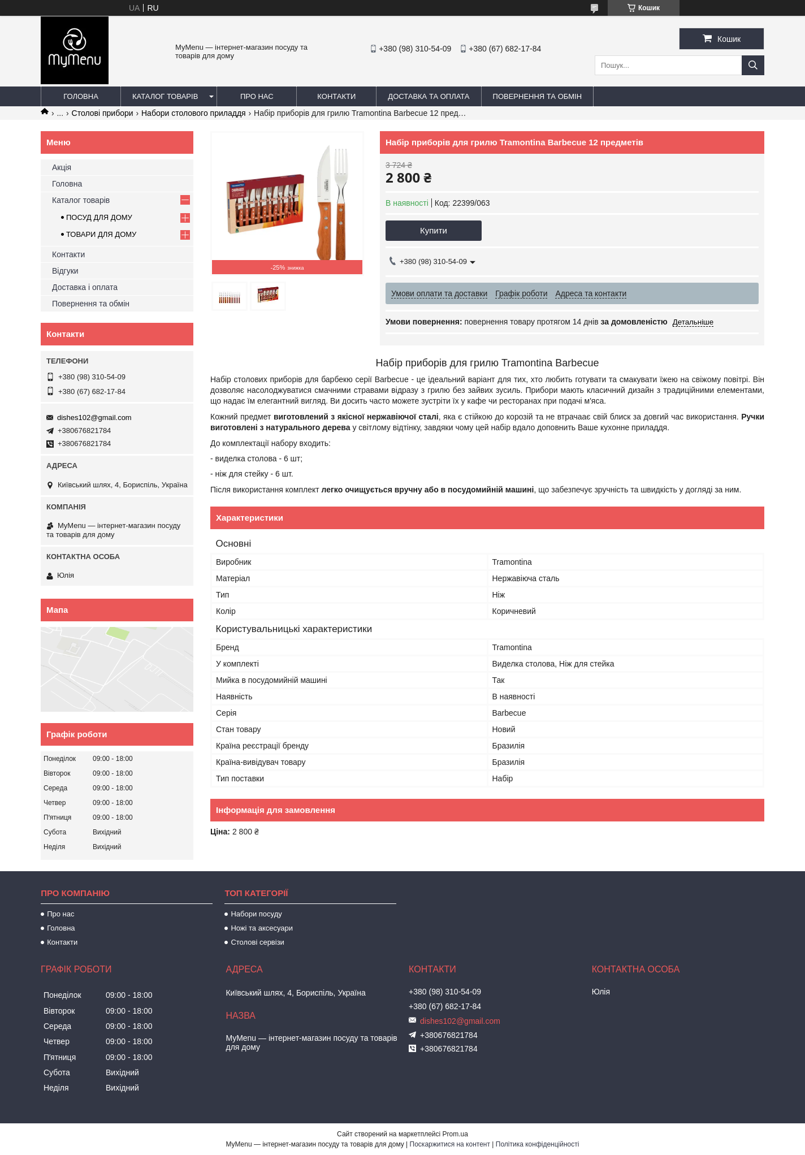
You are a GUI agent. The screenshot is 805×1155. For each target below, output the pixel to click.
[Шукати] (753, 65)
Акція (61, 167)
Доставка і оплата (85, 287)
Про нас (257, 96)
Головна (80, 96)
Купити (433, 230)
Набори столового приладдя (193, 113)
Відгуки (65, 270)
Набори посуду (256, 914)
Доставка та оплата (428, 96)
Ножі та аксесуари (262, 928)
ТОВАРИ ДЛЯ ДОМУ (101, 234)
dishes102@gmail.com (94, 417)
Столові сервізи (257, 942)
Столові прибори (102, 113)
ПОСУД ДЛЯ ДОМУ (99, 217)
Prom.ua (455, 1134)
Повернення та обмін (537, 96)
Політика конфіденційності (537, 1144)
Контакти (336, 96)
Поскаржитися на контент (450, 1144)
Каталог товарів (165, 96)
